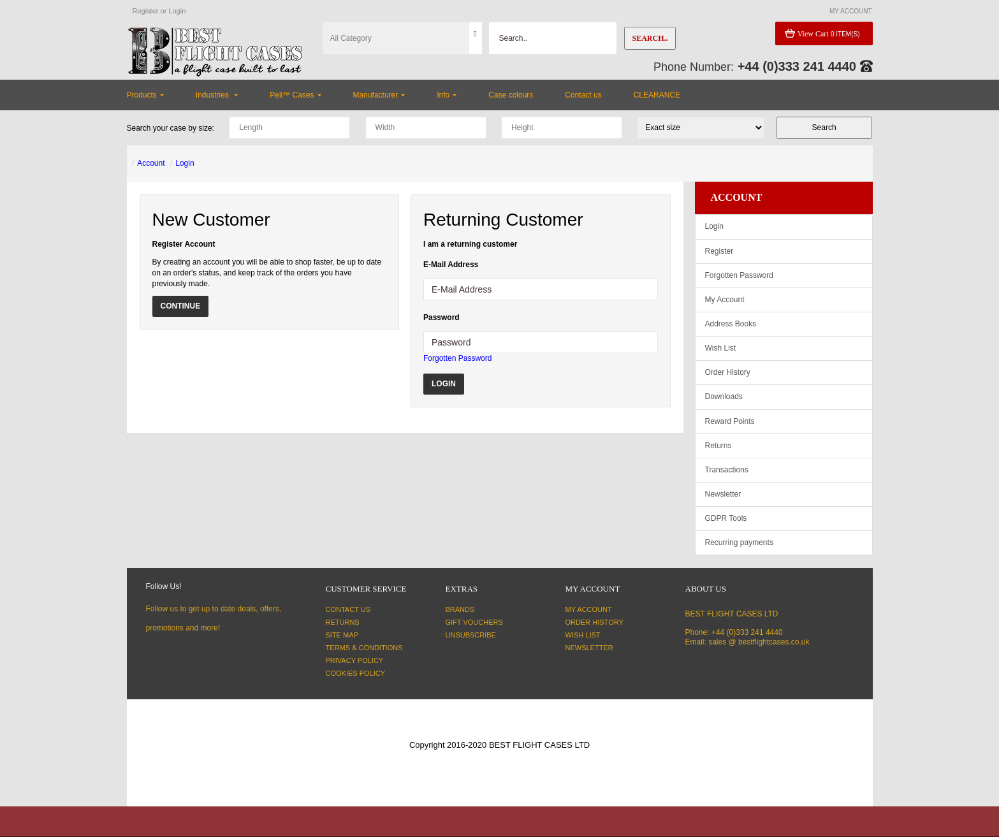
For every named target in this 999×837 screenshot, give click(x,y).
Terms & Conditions (364, 647)
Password (441, 317)
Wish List (720, 348)
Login (177, 11)
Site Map (342, 635)
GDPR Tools (726, 518)
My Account (725, 299)
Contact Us (348, 609)
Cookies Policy (356, 673)
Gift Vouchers (474, 622)
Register (146, 11)
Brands (460, 609)
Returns (718, 445)
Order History (727, 372)
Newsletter (723, 494)
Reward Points (730, 421)
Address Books (731, 323)
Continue (181, 306)
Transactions (726, 469)
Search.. (649, 38)
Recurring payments (739, 542)
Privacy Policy (355, 660)
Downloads (724, 396)
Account (150, 163)
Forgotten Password (457, 358)
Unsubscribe (471, 635)
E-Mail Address (450, 264)
